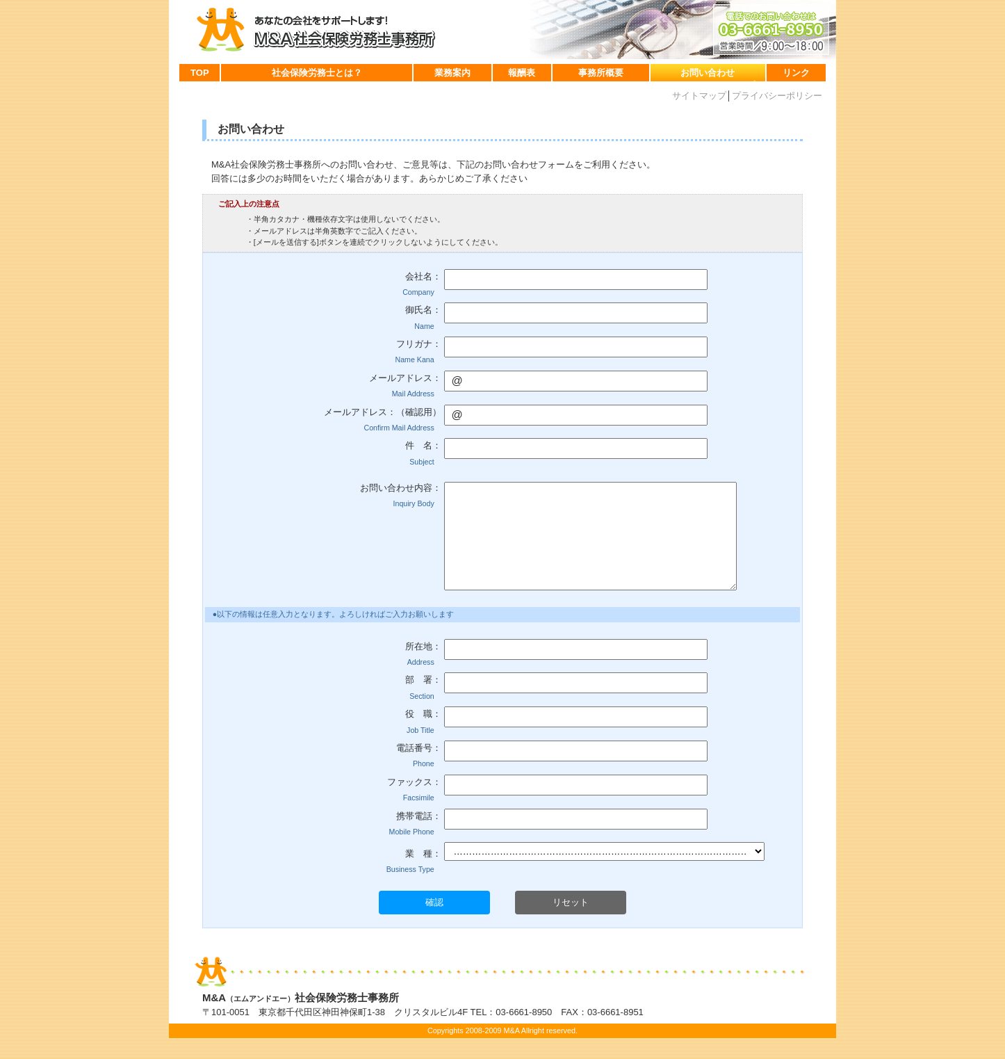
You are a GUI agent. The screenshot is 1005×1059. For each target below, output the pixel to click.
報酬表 (521, 72)
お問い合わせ (707, 72)
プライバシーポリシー (777, 95)
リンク (796, 72)
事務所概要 (600, 72)
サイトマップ (699, 95)
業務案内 (452, 72)
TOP (199, 72)
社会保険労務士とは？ (317, 72)
